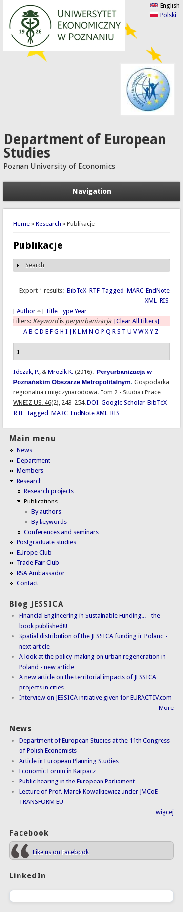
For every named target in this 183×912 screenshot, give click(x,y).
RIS (164, 300)
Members (30, 470)
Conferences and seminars (61, 532)
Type (66, 311)
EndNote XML (89, 413)
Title (51, 311)
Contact (27, 583)
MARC (135, 290)
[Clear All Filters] (136, 321)
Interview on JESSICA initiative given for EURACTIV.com (95, 697)
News (24, 450)
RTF (94, 290)
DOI (93, 402)
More (166, 707)
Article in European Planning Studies (69, 760)
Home (21, 223)
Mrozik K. (60, 371)
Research (48, 223)
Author (26, 311)
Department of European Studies (84, 146)
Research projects (49, 491)
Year (81, 311)
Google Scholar (123, 402)
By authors (46, 511)
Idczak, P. (26, 371)
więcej (164, 812)
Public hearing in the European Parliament (77, 781)
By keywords (49, 521)
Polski (163, 15)
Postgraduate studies (46, 542)
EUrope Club (34, 552)
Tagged (113, 290)
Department (33, 460)
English (165, 5)
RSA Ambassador (41, 573)
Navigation (91, 191)
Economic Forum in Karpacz (57, 771)
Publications (41, 501)
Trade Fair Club (38, 562)
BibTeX (76, 290)
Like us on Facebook (61, 852)
